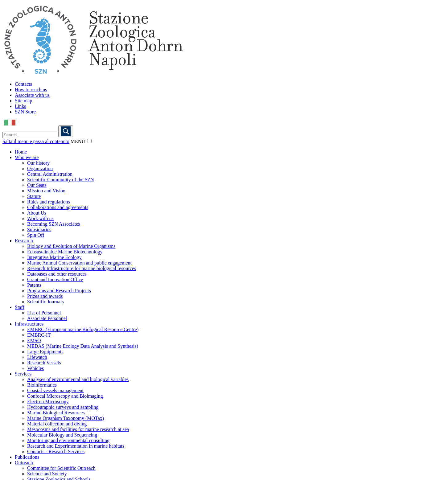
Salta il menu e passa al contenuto (35, 141)
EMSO (34, 340)
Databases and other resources (57, 274)
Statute (34, 196)
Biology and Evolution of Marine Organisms (71, 246)
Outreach (24, 462)
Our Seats (37, 185)
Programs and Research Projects (59, 290)
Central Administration (49, 174)
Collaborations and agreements (57, 207)
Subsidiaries (39, 229)
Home (21, 151)
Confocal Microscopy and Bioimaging (65, 396)
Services (23, 373)
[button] (90, 141)
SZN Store (25, 111)
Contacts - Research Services (55, 451)
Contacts (23, 84)
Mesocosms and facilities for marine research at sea (78, 429)
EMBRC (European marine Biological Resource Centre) (82, 329)
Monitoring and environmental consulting (68, 440)
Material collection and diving (57, 423)
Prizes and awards (45, 296)
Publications (27, 457)
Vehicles (35, 368)
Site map (23, 100)
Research (24, 240)
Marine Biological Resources (56, 412)
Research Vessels (44, 362)
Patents (34, 285)
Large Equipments (45, 351)
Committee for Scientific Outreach (61, 468)
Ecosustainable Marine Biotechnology (64, 251)
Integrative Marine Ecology (54, 257)
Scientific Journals (45, 301)
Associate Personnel (47, 318)
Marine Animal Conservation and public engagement (79, 262)
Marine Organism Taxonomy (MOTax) (65, 418)
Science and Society (47, 473)
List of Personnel (44, 312)
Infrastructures (29, 323)
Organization (40, 168)
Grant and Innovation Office (55, 279)
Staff (19, 307)
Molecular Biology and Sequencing (62, 434)
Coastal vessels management (55, 390)
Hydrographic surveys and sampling (63, 407)
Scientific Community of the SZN (60, 179)
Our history (38, 163)
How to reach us (31, 89)
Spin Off (35, 235)
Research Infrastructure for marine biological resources (81, 268)
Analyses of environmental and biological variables (78, 379)
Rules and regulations (48, 201)
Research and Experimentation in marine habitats (75, 446)
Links (20, 106)
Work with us (40, 218)
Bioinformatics (42, 385)
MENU (78, 141)
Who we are (27, 157)
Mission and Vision (46, 190)
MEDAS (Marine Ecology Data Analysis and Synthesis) (82, 346)
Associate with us (32, 95)
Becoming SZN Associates (53, 224)
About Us (36, 212)
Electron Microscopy (48, 401)
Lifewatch (37, 357)
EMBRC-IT (39, 335)
